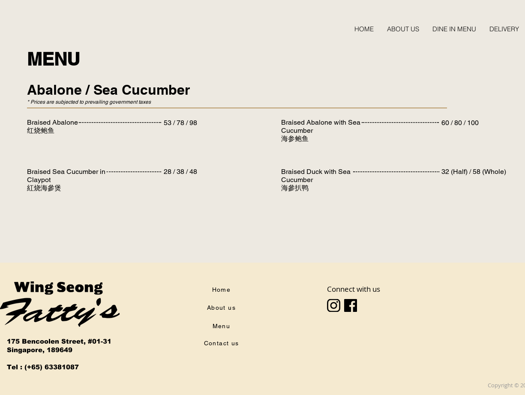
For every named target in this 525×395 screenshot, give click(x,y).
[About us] (222, 307)
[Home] (222, 289)
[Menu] (222, 326)
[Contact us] (222, 343)
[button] (454, 28)
